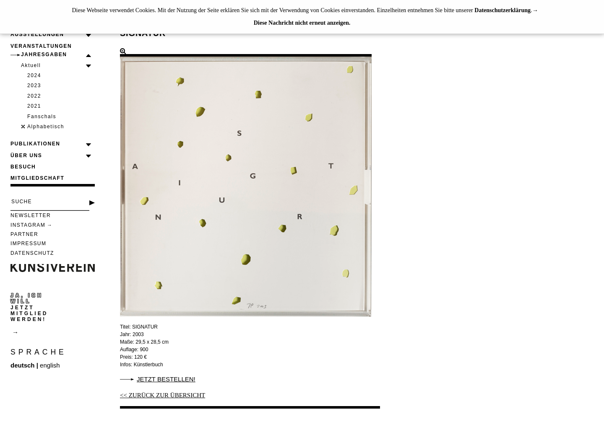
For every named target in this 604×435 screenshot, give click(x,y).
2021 (34, 106)
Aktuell (31, 65)
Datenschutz (32, 253)
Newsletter (30, 215)
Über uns (26, 155)
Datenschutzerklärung (502, 10)
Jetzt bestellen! (166, 379)
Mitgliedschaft (37, 178)
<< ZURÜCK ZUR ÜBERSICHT (162, 395)
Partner (24, 234)
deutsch (22, 365)
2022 (34, 96)
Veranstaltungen (41, 46)
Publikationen (35, 144)
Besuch (23, 167)
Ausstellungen (37, 34)
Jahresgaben (44, 54)
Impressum (28, 243)
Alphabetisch (45, 126)
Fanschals (41, 116)
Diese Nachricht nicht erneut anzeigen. (302, 23)
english (50, 365)
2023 (34, 85)
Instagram (27, 225)
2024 (34, 75)
